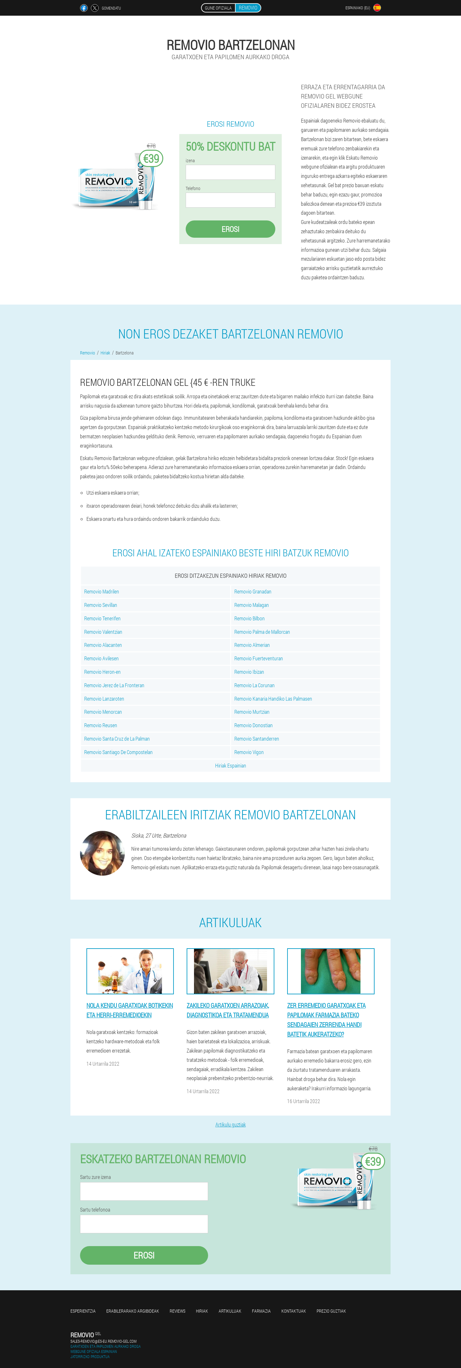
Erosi (230, 229)
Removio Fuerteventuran (258, 658)
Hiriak (202, 1311)
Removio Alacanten (103, 644)
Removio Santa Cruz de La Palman (117, 738)
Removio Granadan (252, 591)
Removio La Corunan (254, 685)
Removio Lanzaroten (104, 698)
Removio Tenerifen (102, 618)
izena (190, 160)
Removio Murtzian (252, 711)
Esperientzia (83, 1311)
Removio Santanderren (256, 738)
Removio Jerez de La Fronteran (114, 685)
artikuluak (230, 1311)
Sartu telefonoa (95, 1209)
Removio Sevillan (100, 604)
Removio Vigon (249, 752)
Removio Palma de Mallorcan (262, 631)
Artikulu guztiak (230, 1124)
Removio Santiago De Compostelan (118, 752)
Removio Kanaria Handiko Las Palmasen (273, 698)
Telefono (193, 188)
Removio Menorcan (103, 711)
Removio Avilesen (101, 658)
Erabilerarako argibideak (132, 1311)
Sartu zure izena (95, 1177)
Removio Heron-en (102, 671)
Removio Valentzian (103, 631)
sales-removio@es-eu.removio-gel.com (103, 1341)
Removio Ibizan (249, 671)
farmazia (261, 1311)
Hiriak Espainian (230, 765)
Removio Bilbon (249, 618)
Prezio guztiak (331, 1311)
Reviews (177, 1311)
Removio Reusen (100, 725)
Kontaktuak (293, 1311)
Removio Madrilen (101, 591)
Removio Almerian (252, 644)
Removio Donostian (253, 725)
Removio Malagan (251, 604)
